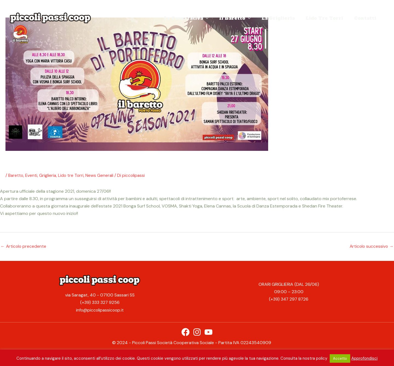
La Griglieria (283, 18)
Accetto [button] (340, 358)
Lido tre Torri (72, 175)
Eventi (32, 175)
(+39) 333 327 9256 (100, 303)
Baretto (16, 175)
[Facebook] (185, 332)
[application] (215, 18)
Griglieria (48, 175)
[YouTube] (208, 332)
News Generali (101, 175)
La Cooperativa (196, 18)
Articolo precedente (24, 246)
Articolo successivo (371, 246)
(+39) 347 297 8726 (288, 299)
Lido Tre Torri (327, 18)
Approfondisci (364, 358)
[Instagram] (197, 332)
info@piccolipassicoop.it (100, 310)
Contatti (366, 18)
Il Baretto (242, 18)
